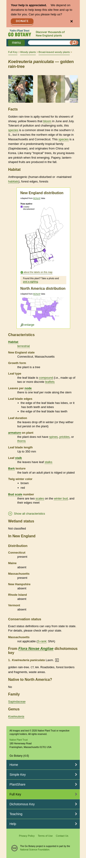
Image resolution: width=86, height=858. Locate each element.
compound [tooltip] (46, 377)
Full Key (13, 52)
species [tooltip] (13, 130)
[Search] (74, 42)
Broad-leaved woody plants (54, 52)
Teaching (16, 814)
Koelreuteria (16, 716)
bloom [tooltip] (47, 121)
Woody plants (28, 52)
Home (14, 765)
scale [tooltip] (18, 494)
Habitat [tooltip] (13, 342)
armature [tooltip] (14, 432)
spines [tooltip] (53, 437)
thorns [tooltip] (21, 441)
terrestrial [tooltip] (23, 346)
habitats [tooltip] (13, 181)
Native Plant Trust (19, 740)
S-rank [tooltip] (42, 641)
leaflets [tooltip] (50, 381)
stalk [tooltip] (18, 458)
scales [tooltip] (40, 498)
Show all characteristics (29, 513)
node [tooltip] (28, 388)
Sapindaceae (17, 701)
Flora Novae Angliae (35, 649)
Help (13, 824)
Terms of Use (45, 835)
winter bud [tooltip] (61, 498)
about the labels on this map (38, 272)
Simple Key (18, 774)
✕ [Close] (71, 21)
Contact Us (62, 835)
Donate (22, 21)
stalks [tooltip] (48, 462)
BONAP (36, 198)
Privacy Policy (27, 835)
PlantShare (17, 784)
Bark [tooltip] (11, 468)
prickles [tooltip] (64, 437)
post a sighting (30, 281)
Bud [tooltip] (11, 494)
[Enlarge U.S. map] (42, 312)
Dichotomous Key (22, 804)
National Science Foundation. (35, 849)
